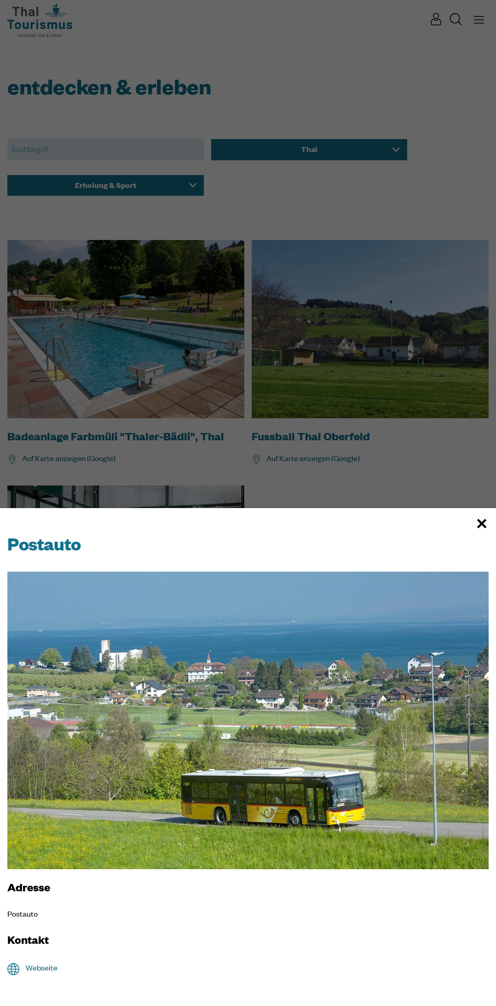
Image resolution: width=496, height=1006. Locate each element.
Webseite (42, 967)
